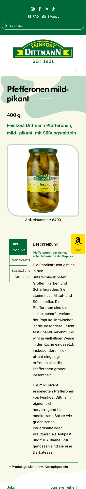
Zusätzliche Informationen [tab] (19, 273)
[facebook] (40, 9)
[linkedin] (46, 9)
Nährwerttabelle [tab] (19, 260)
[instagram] (33, 9)
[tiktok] (53, 9)
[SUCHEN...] (43, 26)
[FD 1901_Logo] (43, 39)
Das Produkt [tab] (18, 247)
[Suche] (6, 26)
